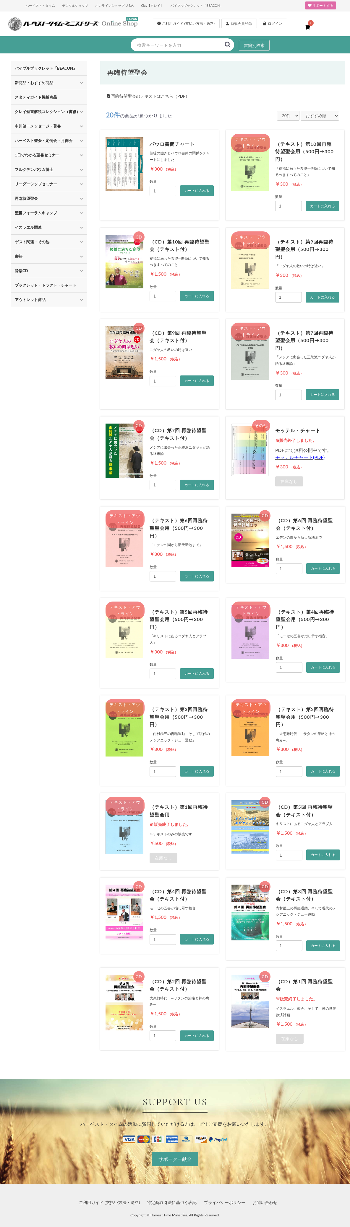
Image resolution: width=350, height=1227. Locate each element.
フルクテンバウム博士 (34, 169)
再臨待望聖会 (26, 198)
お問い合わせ (264, 1202)
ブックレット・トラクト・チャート (45, 285)
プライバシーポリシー (224, 1202)
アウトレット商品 (30, 299)
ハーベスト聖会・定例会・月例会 (43, 140)
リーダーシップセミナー (36, 184)
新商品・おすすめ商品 (34, 82)
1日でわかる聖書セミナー (37, 155)
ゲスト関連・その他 (32, 241)
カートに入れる (196, 191)
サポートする (320, 5)
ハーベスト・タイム (40, 5)
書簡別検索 (254, 45)
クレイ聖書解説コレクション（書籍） (47, 111)
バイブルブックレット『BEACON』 (46, 68)
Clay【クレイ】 (152, 5)
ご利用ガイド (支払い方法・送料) (109, 1202)
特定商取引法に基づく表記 (172, 1202)
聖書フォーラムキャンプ (36, 212)
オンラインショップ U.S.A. (114, 5)
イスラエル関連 (28, 227)
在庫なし (289, 481)
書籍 (18, 256)
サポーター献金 (175, 1158)
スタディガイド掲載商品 (36, 97)
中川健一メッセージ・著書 (38, 126)
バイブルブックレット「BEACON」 (197, 5)
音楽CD (21, 270)
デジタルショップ (75, 5)
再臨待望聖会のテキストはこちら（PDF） (150, 96)
